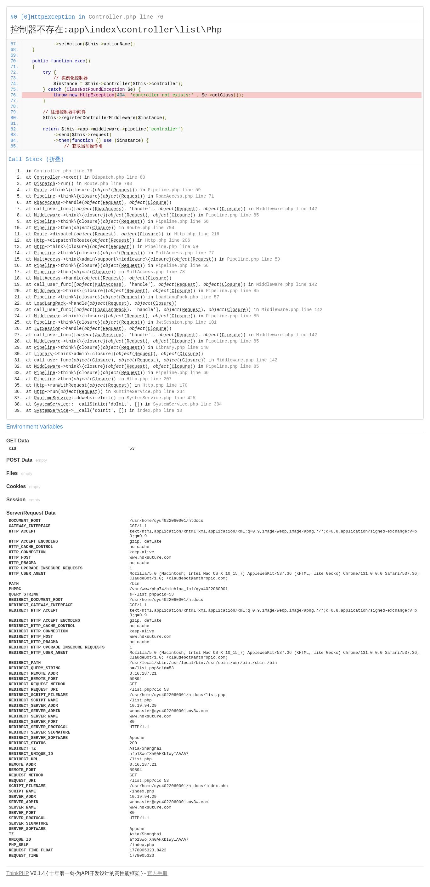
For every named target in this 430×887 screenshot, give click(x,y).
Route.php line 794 (150, 227)
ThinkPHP (17, 873)
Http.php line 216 (196, 234)
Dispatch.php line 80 (118, 177)
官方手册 (157, 873)
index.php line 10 (159, 410)
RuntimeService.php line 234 (149, 391)
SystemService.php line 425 (161, 397)
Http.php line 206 (167, 240)
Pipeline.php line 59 (174, 190)
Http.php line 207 (149, 379)
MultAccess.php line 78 (156, 271)
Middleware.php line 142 (286, 208)
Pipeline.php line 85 (232, 215)
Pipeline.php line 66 (182, 221)
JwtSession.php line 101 (186, 322)
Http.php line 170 (165, 385)
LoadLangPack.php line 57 (187, 297)
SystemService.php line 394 (187, 404)
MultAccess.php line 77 (185, 253)
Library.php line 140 (182, 347)
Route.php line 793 (108, 183)
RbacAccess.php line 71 (185, 196)
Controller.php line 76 (125, 17)
